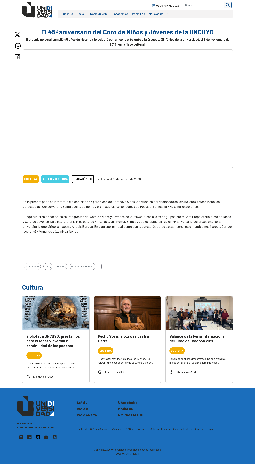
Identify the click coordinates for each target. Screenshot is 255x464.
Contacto (142, 429)
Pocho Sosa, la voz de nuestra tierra (123, 338)
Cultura (30, 179)
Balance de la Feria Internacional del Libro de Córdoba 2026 (197, 338)
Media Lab (138, 13)
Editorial (82, 429)
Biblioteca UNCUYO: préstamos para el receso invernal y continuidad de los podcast (53, 341)
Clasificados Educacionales (188, 429)
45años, (61, 266)
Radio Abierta (99, 13)
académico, (32, 266)
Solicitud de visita (160, 429)
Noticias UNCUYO (159, 13)
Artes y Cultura (55, 179)
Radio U (81, 13)
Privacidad (116, 429)
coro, (48, 266)
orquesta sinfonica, (82, 266)
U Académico (120, 13)
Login (210, 429)
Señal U (68, 13)
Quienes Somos (98, 429)
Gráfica (129, 429)
